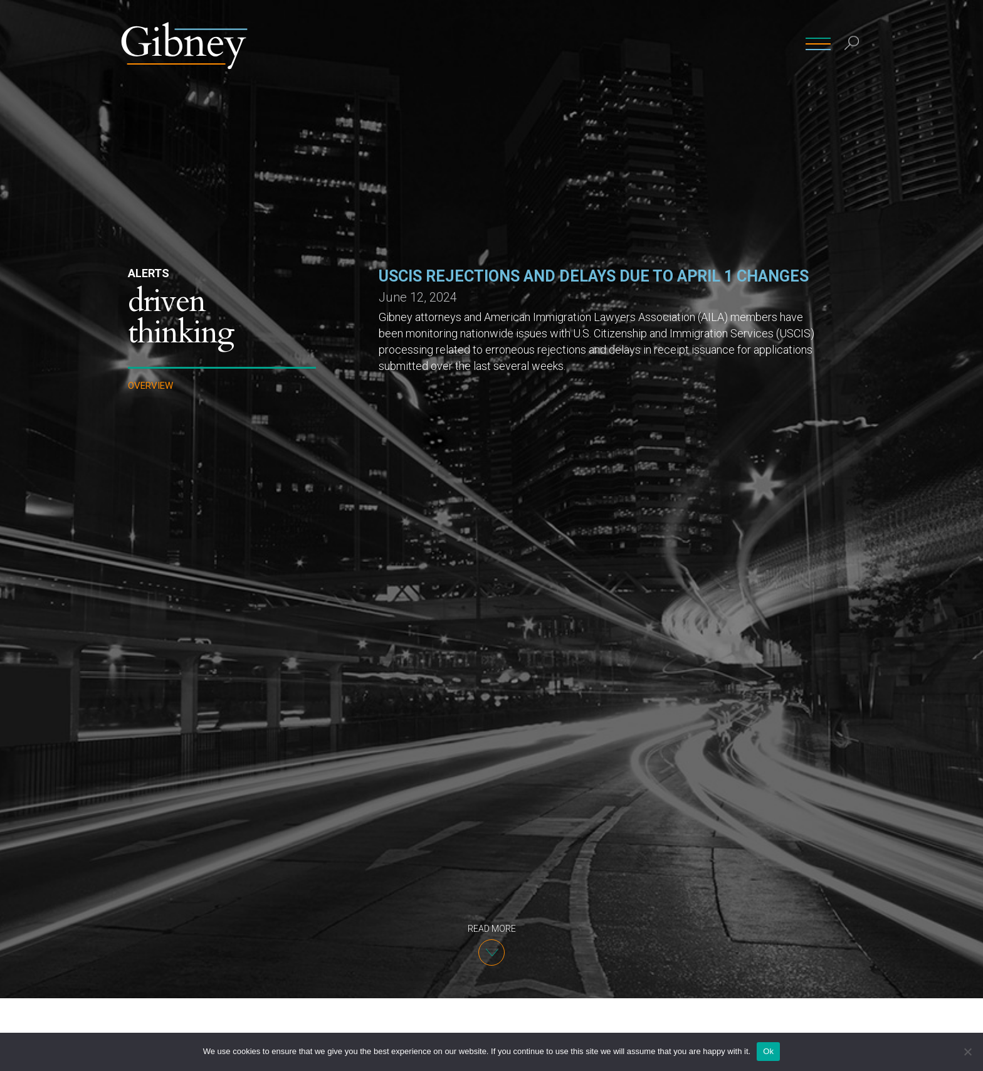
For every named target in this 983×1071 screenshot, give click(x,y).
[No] (967, 1051)
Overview (150, 386)
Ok (768, 1051)
